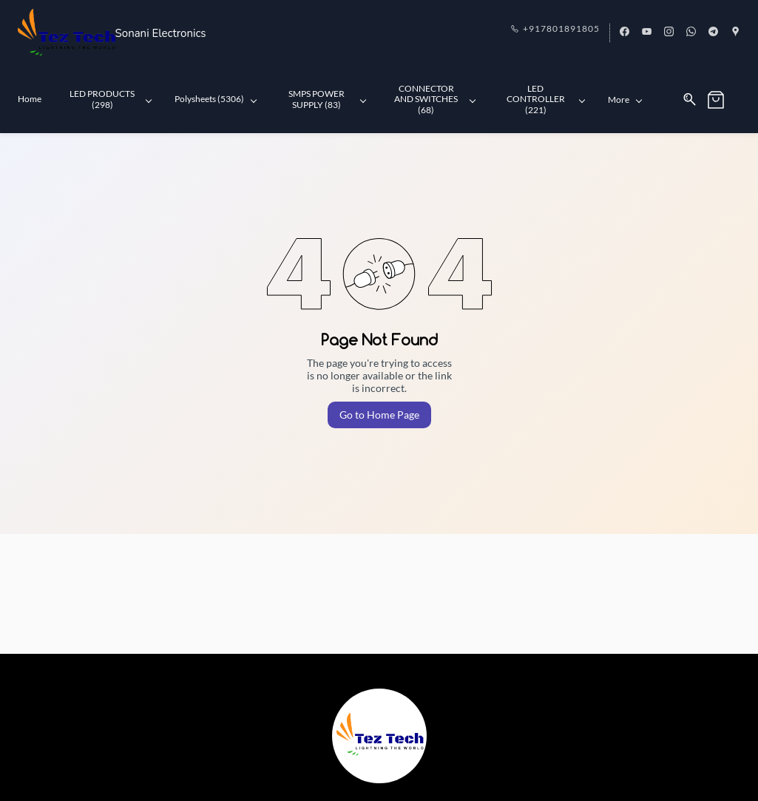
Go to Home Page (379, 414)
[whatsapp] (691, 32)
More (625, 99)
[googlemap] (735, 32)
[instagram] (669, 32)
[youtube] (647, 32)
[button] (723, 100)
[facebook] (624, 32)
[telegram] (713, 32)
